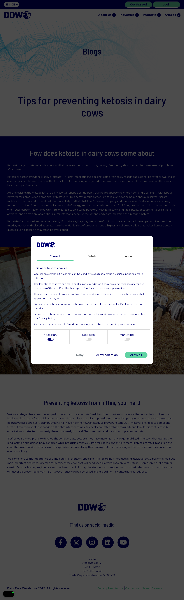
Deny (79, 355)
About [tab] (129, 256)
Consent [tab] (55, 256)
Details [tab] (92, 256)
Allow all (136, 355)
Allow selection (107, 355)
